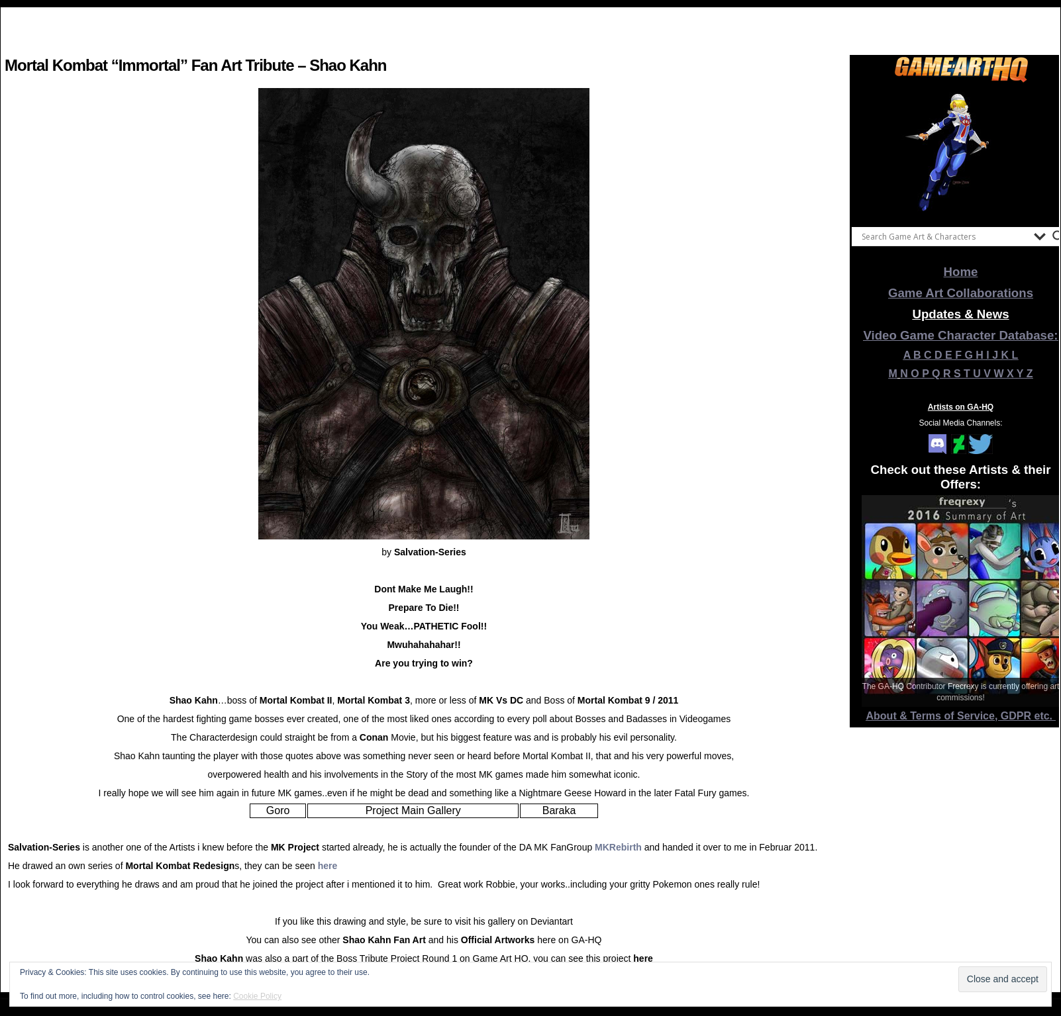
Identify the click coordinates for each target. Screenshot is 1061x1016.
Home (961, 272)
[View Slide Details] (961, 151)
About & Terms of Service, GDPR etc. (961, 715)
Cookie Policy (257, 996)
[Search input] (944, 236)
